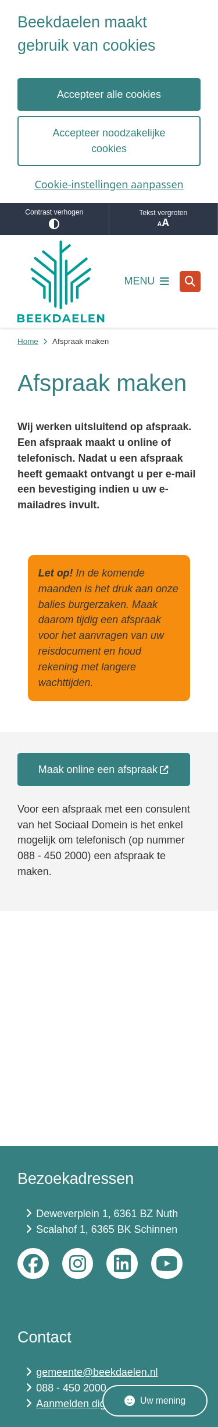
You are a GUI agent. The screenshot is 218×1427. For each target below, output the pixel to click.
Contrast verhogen (54, 219)
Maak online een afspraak (103, 769)
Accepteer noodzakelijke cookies (108, 140)
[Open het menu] (147, 281)
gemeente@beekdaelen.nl (97, 1372)
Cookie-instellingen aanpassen (108, 184)
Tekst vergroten (163, 219)
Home (27, 341)
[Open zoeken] (190, 281)
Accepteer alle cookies (109, 94)
